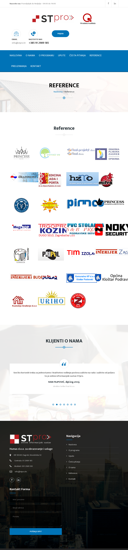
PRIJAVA (83, 33)
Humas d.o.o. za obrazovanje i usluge (31, 442)
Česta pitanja (77, 49)
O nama (30, 49)
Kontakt (36, 59)
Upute (61, 49)
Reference (96, 49)
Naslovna (16, 49)
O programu (46, 49)
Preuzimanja (19, 59)
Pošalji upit (36, 524)
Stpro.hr (63, 545)
